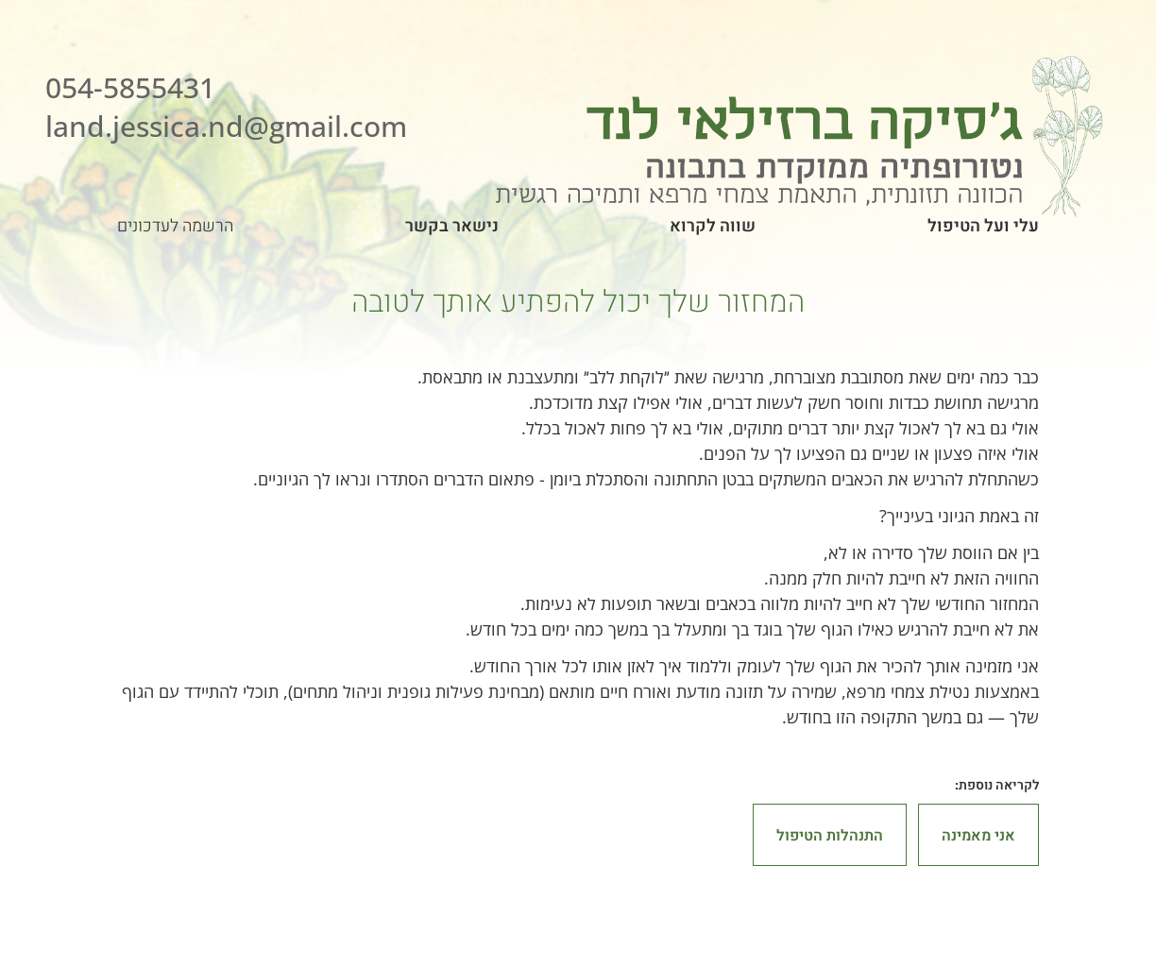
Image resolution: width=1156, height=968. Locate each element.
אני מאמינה (978, 834)
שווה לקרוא (713, 225)
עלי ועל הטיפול (983, 225)
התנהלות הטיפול (829, 834)
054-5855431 (130, 87)
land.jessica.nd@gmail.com (226, 126)
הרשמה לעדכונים (175, 225)
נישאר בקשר (452, 225)
